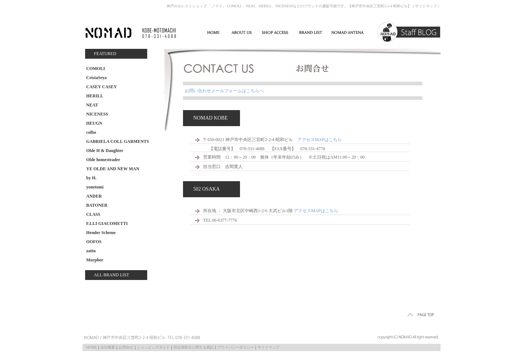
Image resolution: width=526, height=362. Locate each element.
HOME (91, 347)
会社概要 (107, 347)
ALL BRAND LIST (111, 274)
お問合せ (126, 347)
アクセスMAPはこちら (319, 139)
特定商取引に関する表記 (194, 347)
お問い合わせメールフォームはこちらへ (224, 90)
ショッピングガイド (153, 347)
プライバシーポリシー (235, 347)
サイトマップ (426, 6)
